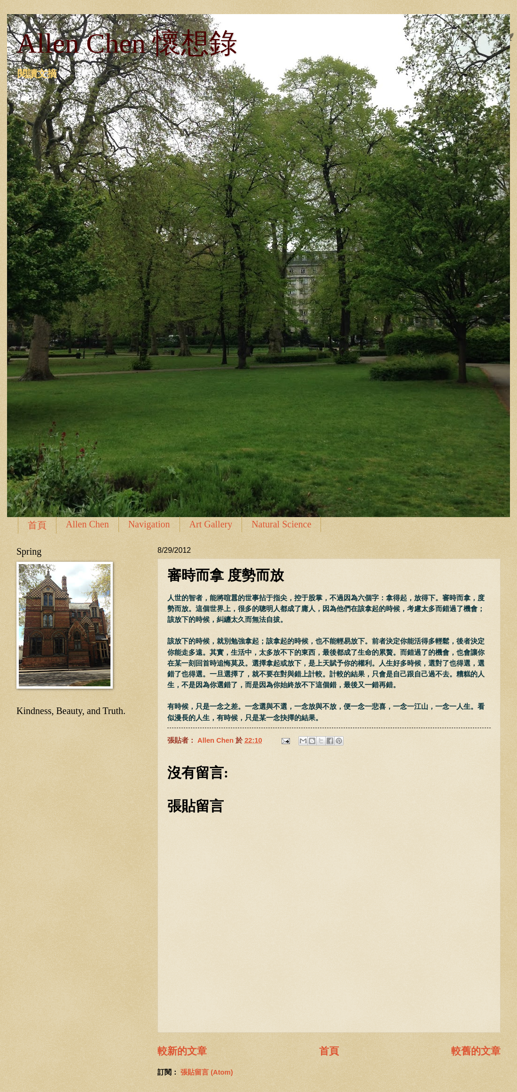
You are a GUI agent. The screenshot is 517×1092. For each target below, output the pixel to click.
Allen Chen (87, 524)
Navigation (149, 524)
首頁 (37, 525)
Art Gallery (211, 524)
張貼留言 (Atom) (206, 1072)
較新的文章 (182, 1050)
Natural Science (281, 524)
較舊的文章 (476, 1050)
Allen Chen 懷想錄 (126, 43)
